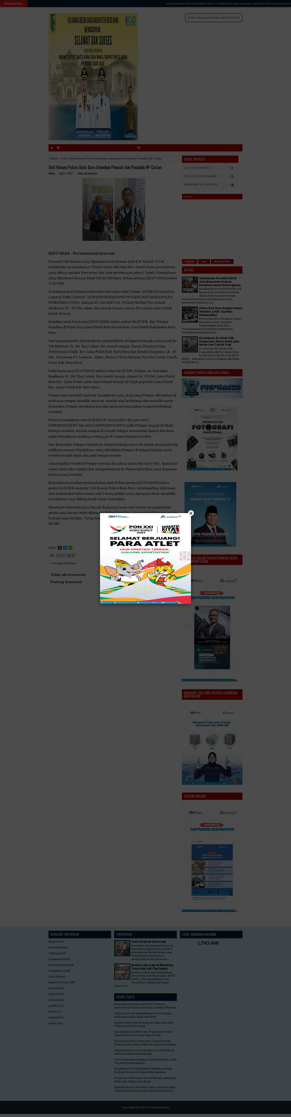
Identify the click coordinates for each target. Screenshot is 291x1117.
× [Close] (191, 513)
